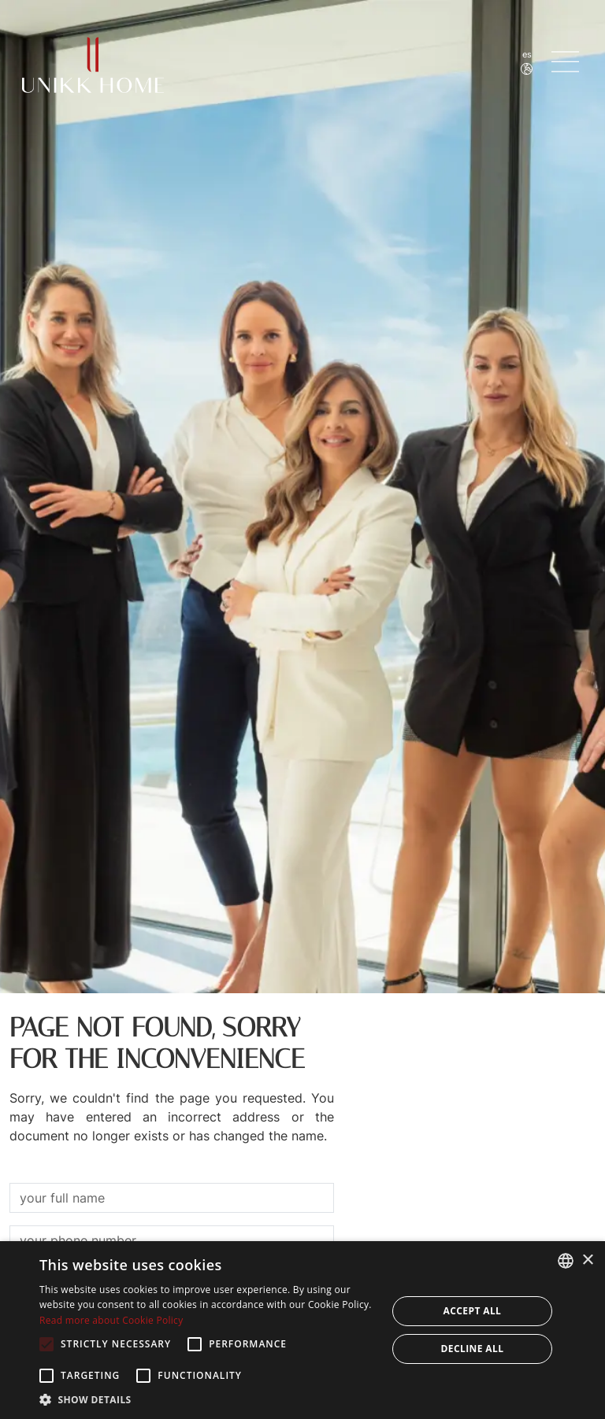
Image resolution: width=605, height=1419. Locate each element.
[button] (208, 1399)
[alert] (302, 1330)
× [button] (587, 1260)
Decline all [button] (472, 1348)
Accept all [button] (473, 1310)
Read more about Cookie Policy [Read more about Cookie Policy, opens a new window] (111, 1320)
